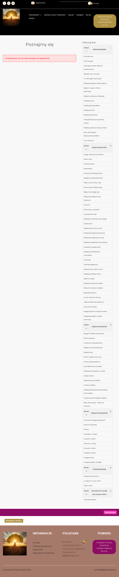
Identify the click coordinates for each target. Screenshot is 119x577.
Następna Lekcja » (14, 521)
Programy (34, 15)
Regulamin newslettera (43, 553)
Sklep (71, 15)
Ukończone (110, 512)
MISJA (31, 18)
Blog (88, 15)
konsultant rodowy (55, 15)
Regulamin (38, 550)
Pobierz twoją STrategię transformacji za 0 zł (105, 21)
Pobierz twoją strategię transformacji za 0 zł (104, 547)
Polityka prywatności (42, 546)
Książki (80, 15)
